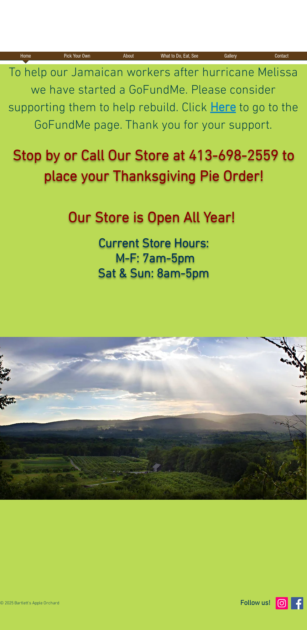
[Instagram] (282, 603)
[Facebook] (297, 603)
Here (223, 108)
